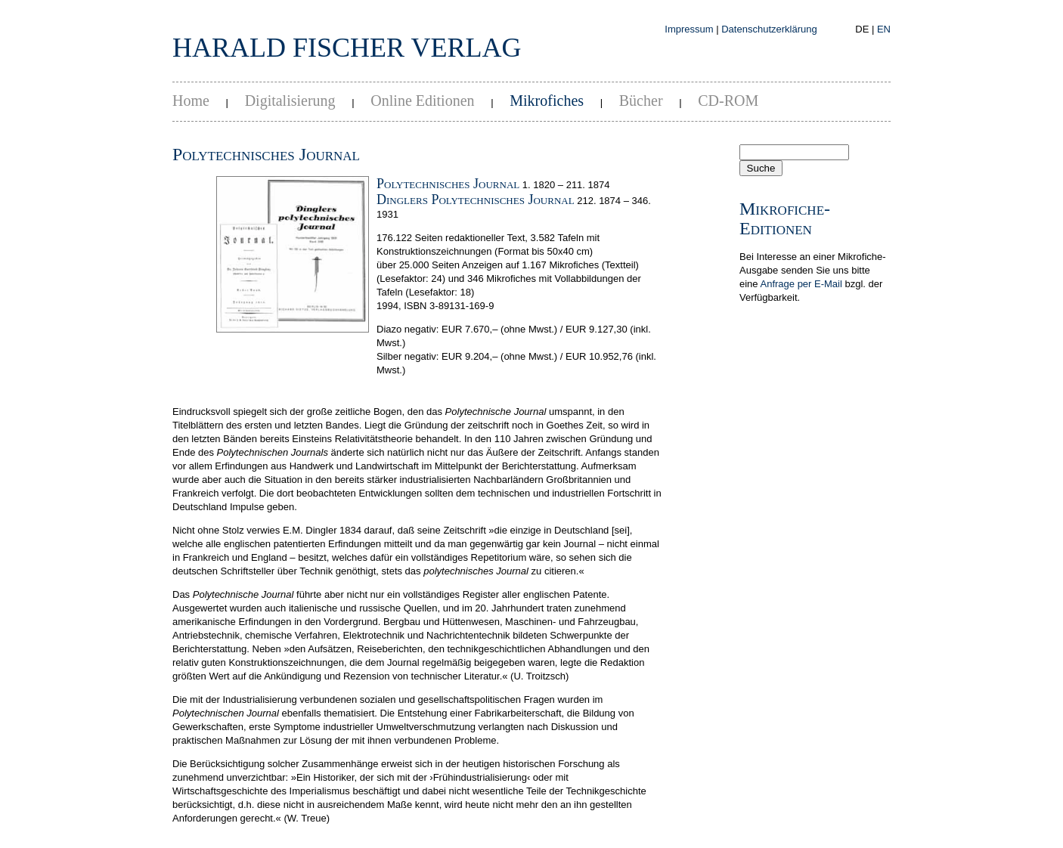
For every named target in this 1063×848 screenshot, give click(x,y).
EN (884, 29)
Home (190, 100)
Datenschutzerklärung (769, 29)
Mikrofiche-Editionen (784, 218)
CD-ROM (728, 100)
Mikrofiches (547, 100)
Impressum (689, 29)
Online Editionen (422, 100)
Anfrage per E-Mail (800, 283)
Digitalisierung (290, 100)
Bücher (641, 100)
